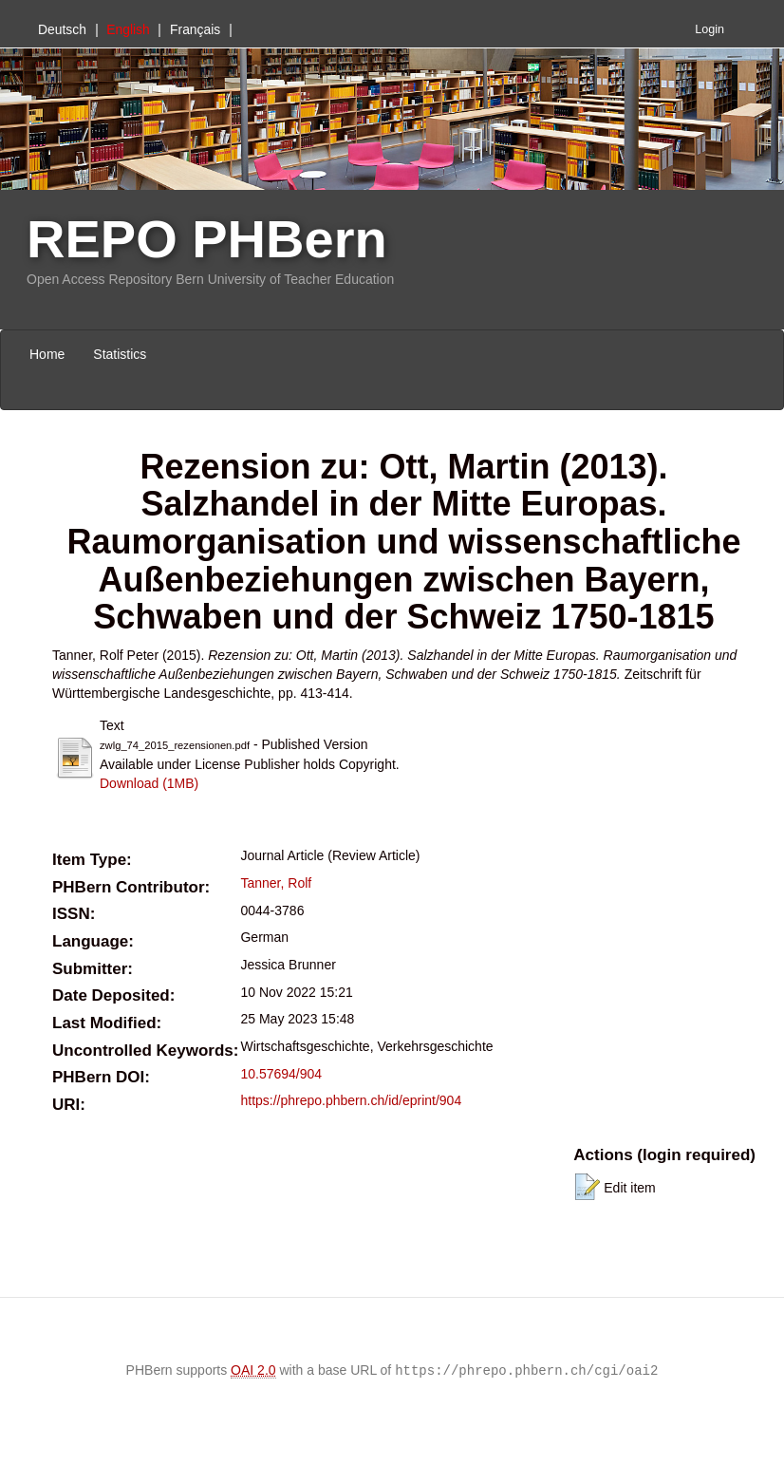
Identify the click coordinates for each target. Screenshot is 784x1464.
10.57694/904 (281, 1073)
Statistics (119, 354)
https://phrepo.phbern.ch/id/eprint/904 (350, 1100)
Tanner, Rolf (275, 883)
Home (47, 354)
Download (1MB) (149, 783)
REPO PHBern (207, 239)
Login (709, 29)
